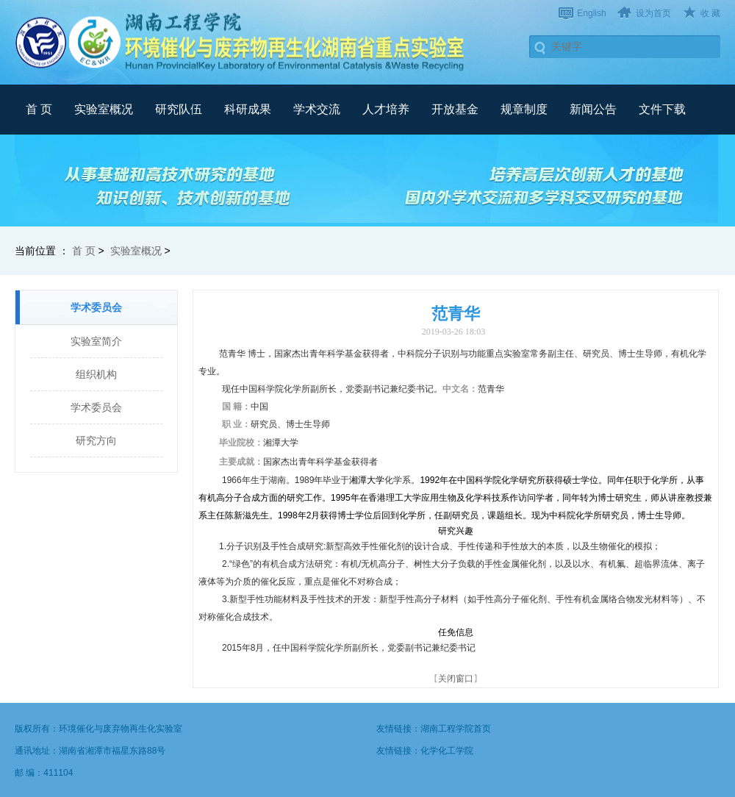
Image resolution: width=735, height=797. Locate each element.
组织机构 (96, 374)
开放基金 (454, 109)
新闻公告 (593, 109)
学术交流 (316, 109)
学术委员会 (96, 407)
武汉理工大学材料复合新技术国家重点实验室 (242, 42)
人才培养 (385, 109)
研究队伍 (178, 109)
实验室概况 (103, 109)
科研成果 (247, 109)
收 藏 (710, 13)
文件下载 (662, 109)
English (591, 13)
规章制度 (524, 109)
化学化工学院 (446, 751)
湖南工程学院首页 (455, 728)
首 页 (39, 109)
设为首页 (653, 13)
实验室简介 (96, 341)
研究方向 (96, 440)
